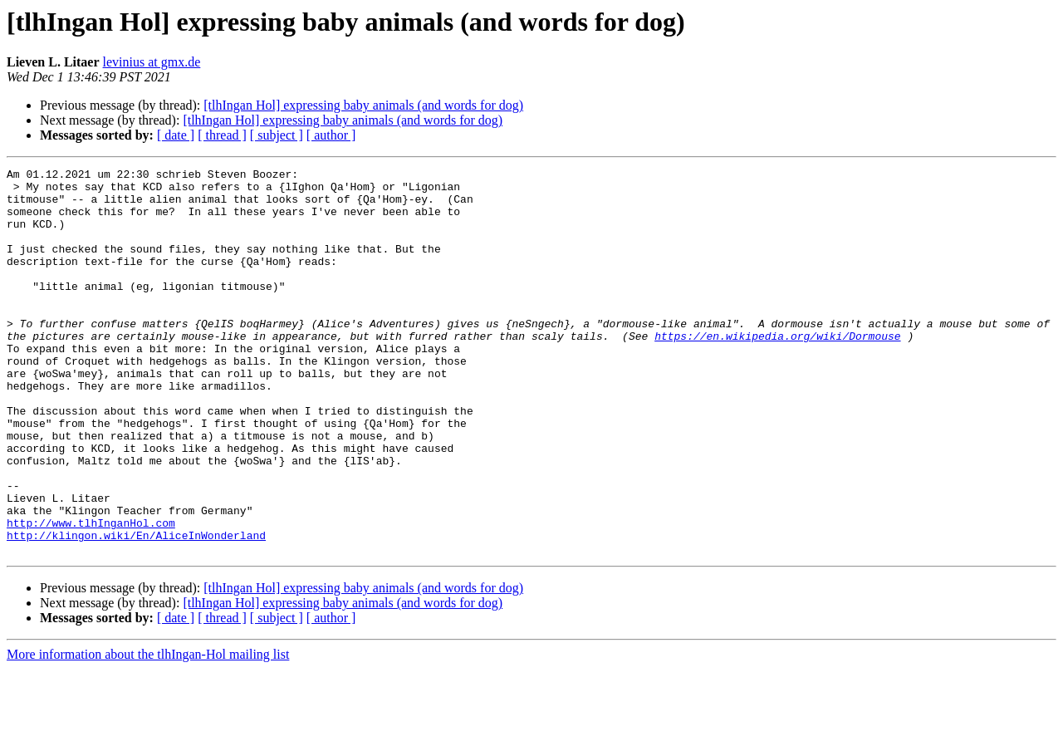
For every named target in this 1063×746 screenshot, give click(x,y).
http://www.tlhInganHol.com (91, 594)
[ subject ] (276, 135)
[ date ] (175, 135)
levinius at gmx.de (152, 62)
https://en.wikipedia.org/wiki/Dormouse (777, 370)
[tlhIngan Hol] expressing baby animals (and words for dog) (363, 105)
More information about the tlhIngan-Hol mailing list (148, 731)
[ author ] (331, 135)
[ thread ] (222, 135)
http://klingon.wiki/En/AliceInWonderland (136, 609)
